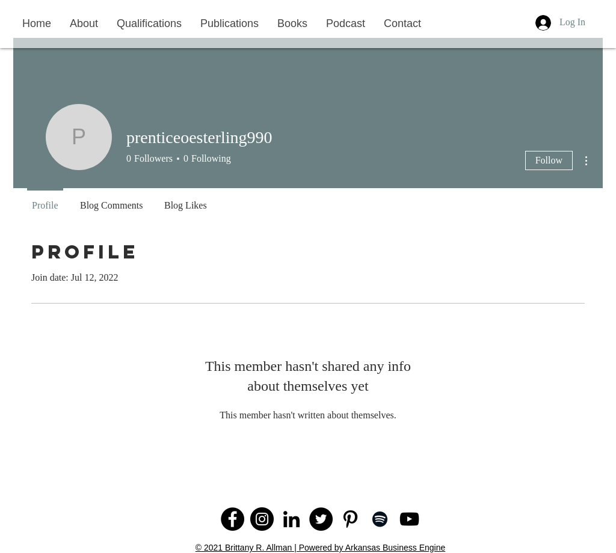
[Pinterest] (350, 519)
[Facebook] (232, 519)
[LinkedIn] (291, 519)
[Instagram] (262, 519)
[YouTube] (409, 519)
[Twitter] (321, 519)
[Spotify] (380, 519)
